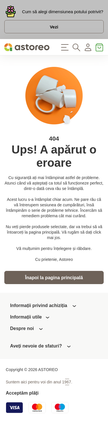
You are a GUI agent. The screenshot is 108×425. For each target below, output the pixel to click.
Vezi (54, 26)
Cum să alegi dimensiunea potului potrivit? (62, 11)
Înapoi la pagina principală (54, 277)
